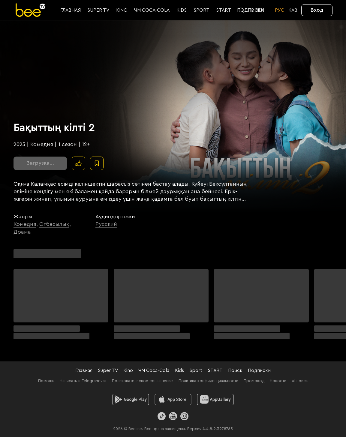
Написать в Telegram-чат (83, 381)
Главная (83, 370)
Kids (179, 370)
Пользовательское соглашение (142, 381)
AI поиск (300, 381)
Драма (22, 232)
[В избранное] (96, 163)
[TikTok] (162, 416)
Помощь (46, 381)
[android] (130, 399)
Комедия (25, 224)
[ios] (173, 399)
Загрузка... (40, 163)
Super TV (108, 370)
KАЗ (292, 10)
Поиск (235, 370)
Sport (195, 370)
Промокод (254, 381)
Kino (128, 370)
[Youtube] (173, 416)
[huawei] (215, 399)
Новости (278, 381)
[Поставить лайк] (78, 163)
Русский (106, 224)
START (215, 370)
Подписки (259, 370)
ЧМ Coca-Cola (153, 370)
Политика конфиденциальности (208, 381)
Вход (317, 10)
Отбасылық (54, 224)
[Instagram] (184, 416)
